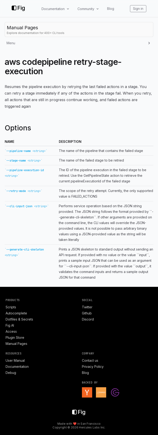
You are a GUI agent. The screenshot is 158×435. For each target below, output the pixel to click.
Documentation (17, 367)
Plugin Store (15, 337)
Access (11, 331)
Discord (88, 319)
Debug (11, 373)
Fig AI (10, 325)
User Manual (15, 360)
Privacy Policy (93, 367)
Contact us (90, 360)
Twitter (87, 307)
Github (87, 313)
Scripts (11, 307)
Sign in (138, 9)
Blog (110, 9)
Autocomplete (16, 313)
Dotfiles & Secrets (19, 319)
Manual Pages (16, 344)
